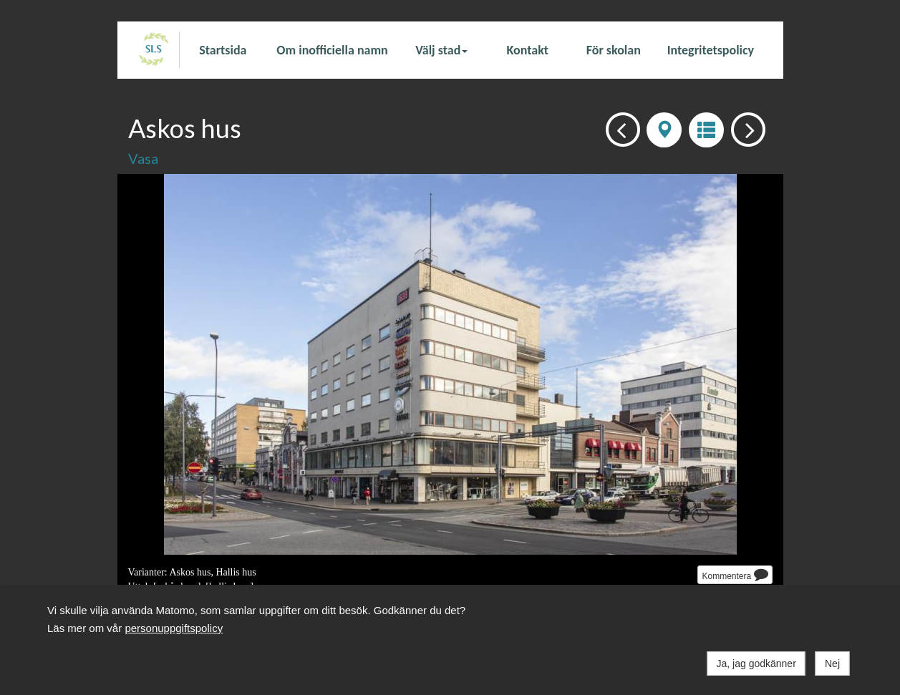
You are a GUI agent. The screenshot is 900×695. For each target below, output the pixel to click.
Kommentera (735, 574)
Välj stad (441, 50)
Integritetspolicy (710, 50)
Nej (832, 663)
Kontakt (527, 50)
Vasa (143, 158)
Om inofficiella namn (331, 50)
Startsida (222, 50)
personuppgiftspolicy (174, 628)
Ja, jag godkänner (756, 663)
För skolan (613, 50)
